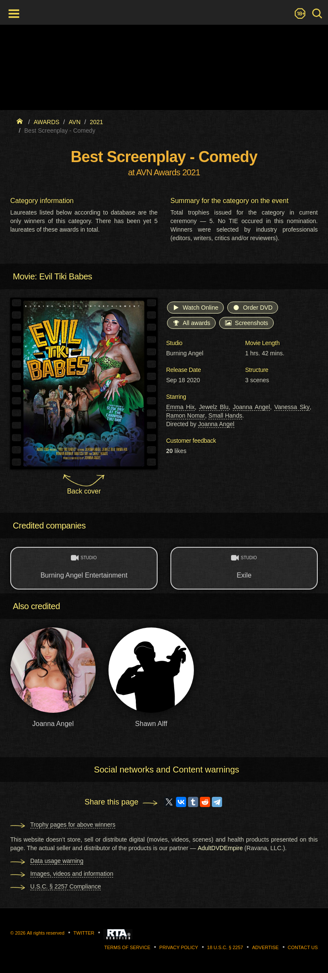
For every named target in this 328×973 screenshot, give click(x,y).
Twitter (83, 932)
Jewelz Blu (213, 407)
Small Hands (225, 415)
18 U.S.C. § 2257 (225, 947)
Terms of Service (127, 947)
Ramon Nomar (185, 415)
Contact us (303, 947)
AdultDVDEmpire (220, 848)
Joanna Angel (251, 407)
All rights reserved (45, 932)
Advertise (265, 947)
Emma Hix (180, 407)
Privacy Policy (178, 947)
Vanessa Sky (292, 407)
